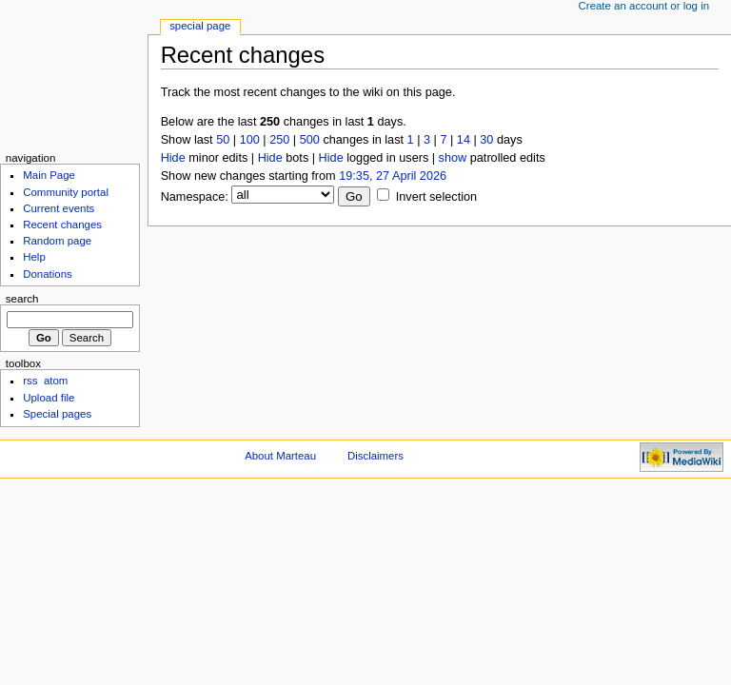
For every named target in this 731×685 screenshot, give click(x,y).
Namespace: (194, 197)
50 (222, 140)
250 (279, 140)
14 (463, 140)
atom (56, 380)
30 (486, 140)
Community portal (66, 192)
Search (22, 298)
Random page (57, 240)
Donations (47, 274)
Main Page (49, 175)
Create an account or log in (644, 5)
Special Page (199, 25)
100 (250, 140)
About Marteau (280, 455)
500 (310, 140)
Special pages (57, 414)
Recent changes (62, 224)
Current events (58, 208)
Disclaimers (375, 455)
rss (30, 380)
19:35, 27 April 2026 (392, 176)
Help (34, 257)
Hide (173, 158)
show (453, 158)
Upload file (48, 397)
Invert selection (436, 197)
